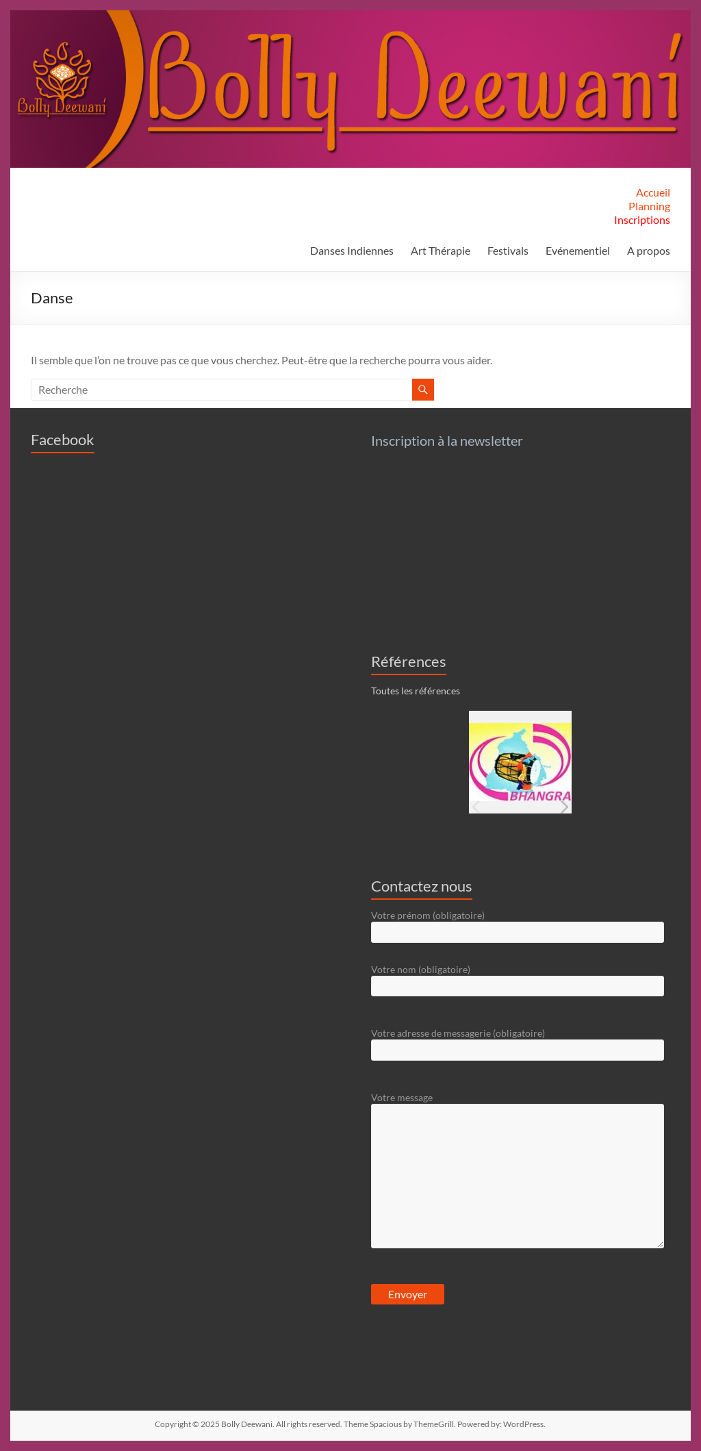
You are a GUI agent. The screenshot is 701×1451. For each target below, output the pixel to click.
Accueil (653, 192)
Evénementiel (578, 250)
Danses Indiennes (352, 250)
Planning (649, 205)
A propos (648, 250)
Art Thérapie (440, 250)
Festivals (507, 250)
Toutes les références (415, 690)
